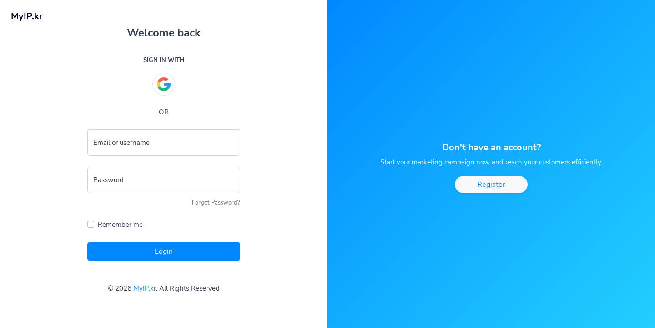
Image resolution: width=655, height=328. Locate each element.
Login (164, 251)
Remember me (120, 224)
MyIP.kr (144, 288)
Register (491, 184)
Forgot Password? (216, 203)
